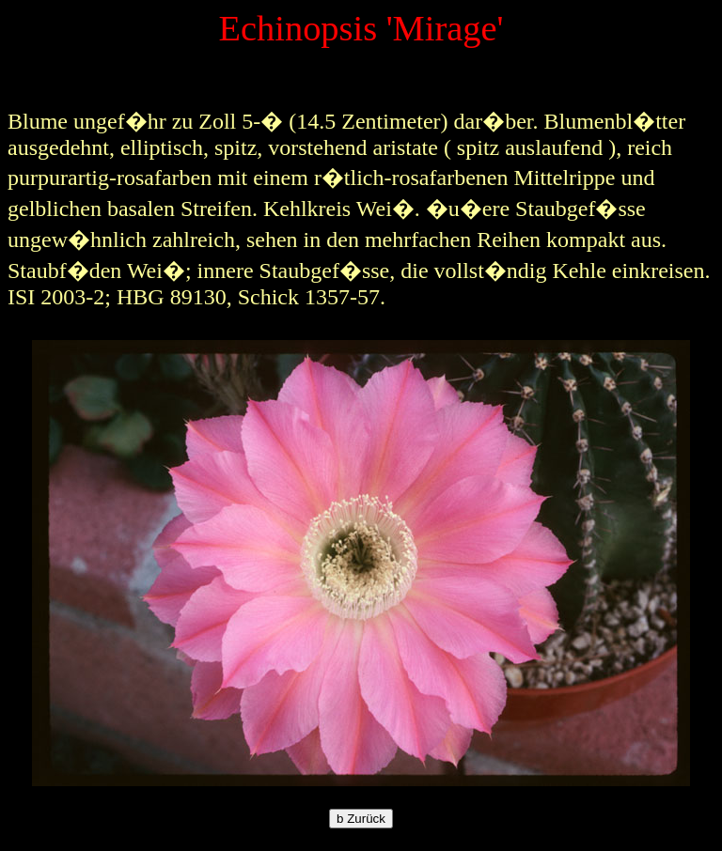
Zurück (361, 819)
